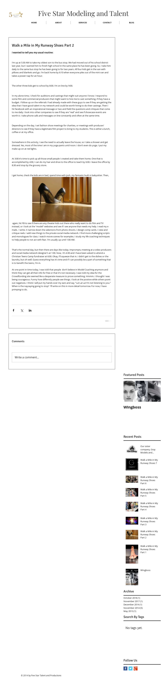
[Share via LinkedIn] (30, 310)
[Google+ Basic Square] (136, 668)
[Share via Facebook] (13, 310)
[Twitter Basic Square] (130, 668)
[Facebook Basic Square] (125, 668)
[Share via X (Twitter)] (21, 310)
